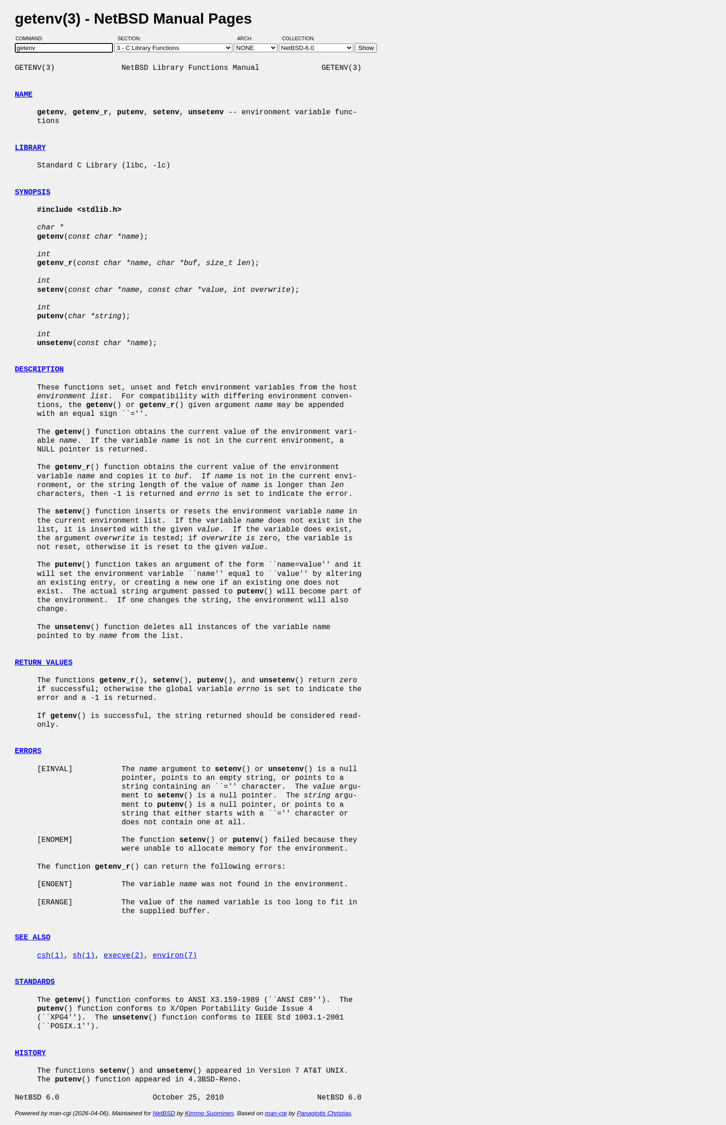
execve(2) (124, 956)
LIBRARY (30, 148)
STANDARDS (35, 982)
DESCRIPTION (39, 370)
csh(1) (50, 956)
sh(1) (84, 956)
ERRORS (28, 751)
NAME (23, 95)
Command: (32, 38)
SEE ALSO (32, 938)
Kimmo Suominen (209, 1113)
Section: (131, 38)
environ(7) (175, 956)
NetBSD (164, 1113)
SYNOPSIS (32, 192)
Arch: (249, 38)
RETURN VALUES (44, 663)
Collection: (298, 38)
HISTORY (30, 1053)
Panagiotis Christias (324, 1113)
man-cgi (276, 1113)
